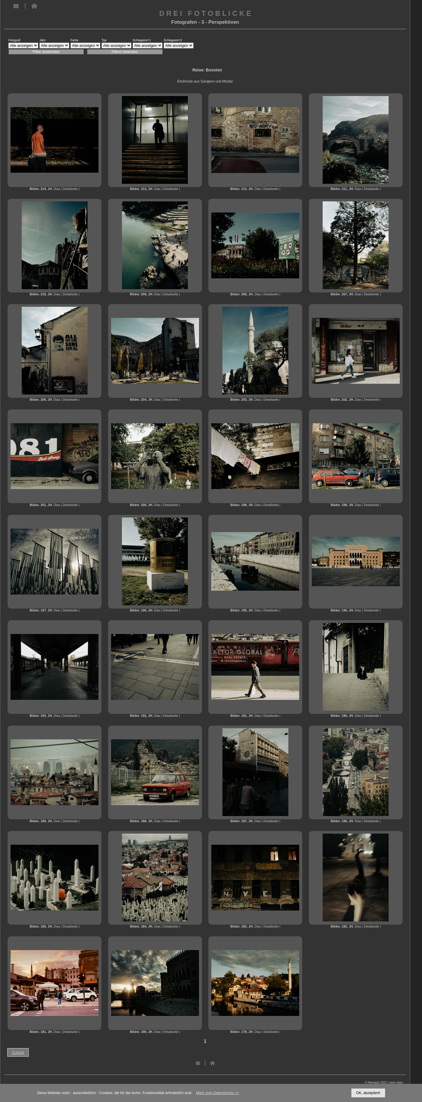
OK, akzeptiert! (368, 1093)
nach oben (396, 1082)
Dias (57, 189)
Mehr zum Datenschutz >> (217, 1093)
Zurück (18, 1052)
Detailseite (70, 189)
